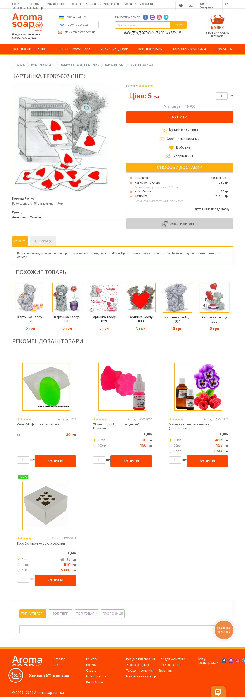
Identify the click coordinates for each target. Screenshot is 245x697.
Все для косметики (172, 659)
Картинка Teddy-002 (141, 64)
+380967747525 (76, 17)
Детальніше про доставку (212, 209)
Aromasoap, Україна (26, 217)
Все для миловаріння (141, 659)
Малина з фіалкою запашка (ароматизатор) (189, 426)
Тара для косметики (140, 670)
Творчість (165, 670)
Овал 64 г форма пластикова (38, 424)
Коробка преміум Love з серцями (41, 543)
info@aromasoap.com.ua (79, 32)
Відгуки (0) (43, 241)
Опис (19, 241)
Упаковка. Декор (137, 665)
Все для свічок (169, 665)
